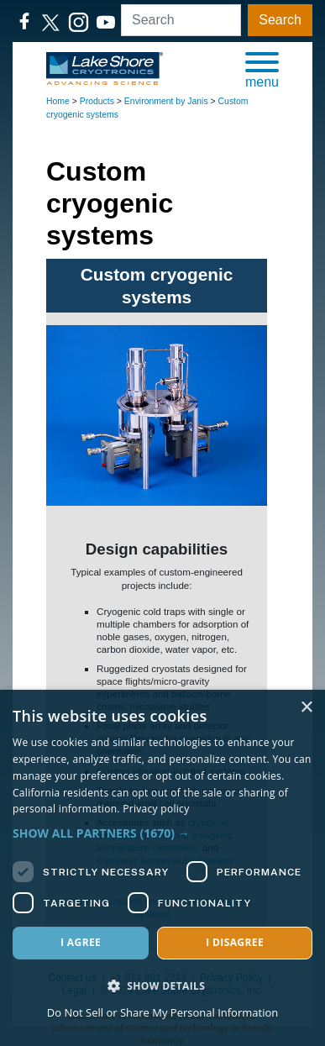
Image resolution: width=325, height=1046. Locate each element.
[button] (262, 69)
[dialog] (162, 868)
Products (97, 101)
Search (280, 20)
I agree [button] (80, 942)
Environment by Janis (166, 101)
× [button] (306, 708)
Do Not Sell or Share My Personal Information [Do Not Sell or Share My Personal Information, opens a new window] (162, 1012)
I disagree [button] (235, 942)
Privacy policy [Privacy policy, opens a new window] (156, 809)
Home (58, 101)
